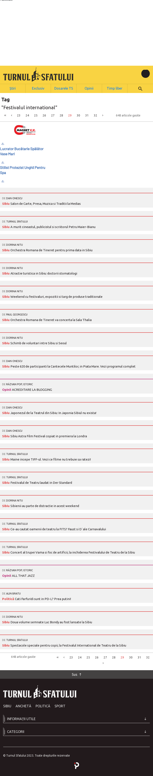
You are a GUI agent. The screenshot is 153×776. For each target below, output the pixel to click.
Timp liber (114, 88)
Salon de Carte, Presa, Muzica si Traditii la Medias (45, 203)
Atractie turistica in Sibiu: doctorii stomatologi (43, 273)
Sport (60, 706)
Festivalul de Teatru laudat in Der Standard (41, 482)
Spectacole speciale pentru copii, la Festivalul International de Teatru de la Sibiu (68, 645)
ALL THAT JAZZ (23, 575)
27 (53, 115)
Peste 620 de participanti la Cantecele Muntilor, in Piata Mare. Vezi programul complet (73, 366)
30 (78, 115)
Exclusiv (38, 88)
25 (36, 115)
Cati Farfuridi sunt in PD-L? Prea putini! (43, 598)
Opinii (89, 88)
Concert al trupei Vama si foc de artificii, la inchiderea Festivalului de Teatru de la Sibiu (72, 552)
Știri (13, 88)
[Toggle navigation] (145, 73)
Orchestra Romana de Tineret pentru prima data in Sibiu (51, 249)
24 (27, 115)
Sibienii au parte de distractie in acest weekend (44, 505)
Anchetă (23, 706)
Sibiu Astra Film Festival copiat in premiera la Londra (48, 435)
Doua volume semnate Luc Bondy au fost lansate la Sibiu (51, 621)
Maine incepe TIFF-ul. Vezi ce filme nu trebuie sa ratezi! (50, 459)
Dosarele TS (64, 88)
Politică (8, 598)
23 (18, 115)
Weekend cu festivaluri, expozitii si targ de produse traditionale (56, 296)
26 (44, 115)
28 (61, 115)
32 (95, 115)
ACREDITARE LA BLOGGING (32, 389)
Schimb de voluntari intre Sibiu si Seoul (38, 342)
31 (87, 115)
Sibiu (6, 203)
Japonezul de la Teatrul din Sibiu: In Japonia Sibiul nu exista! (53, 412)
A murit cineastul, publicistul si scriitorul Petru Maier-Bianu (52, 226)
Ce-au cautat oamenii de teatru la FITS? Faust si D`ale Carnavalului (58, 528)
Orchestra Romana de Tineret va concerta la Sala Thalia (51, 319)
